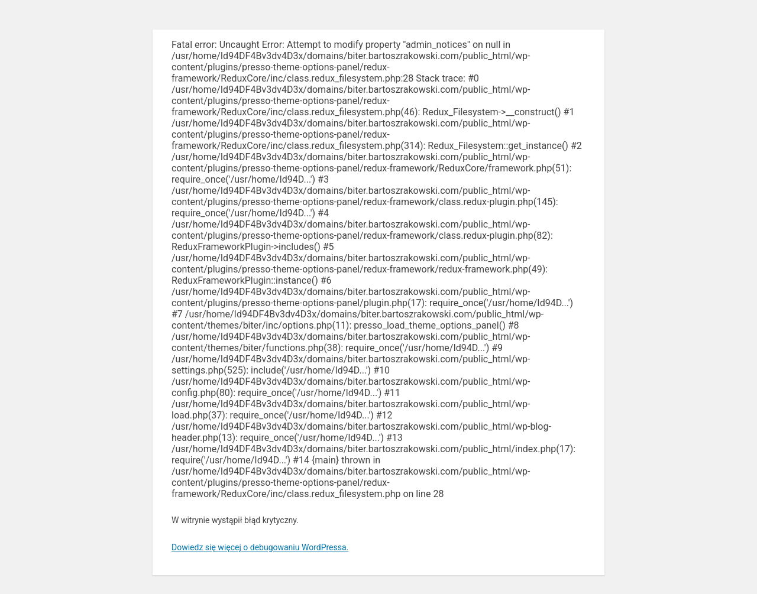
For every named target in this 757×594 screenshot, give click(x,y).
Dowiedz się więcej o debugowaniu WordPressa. (260, 547)
